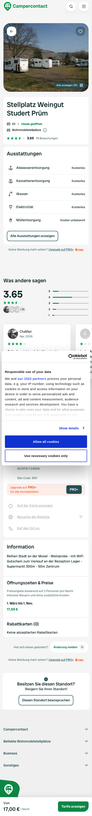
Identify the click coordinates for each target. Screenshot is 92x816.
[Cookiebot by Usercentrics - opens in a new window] (68, 356)
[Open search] (71, 6)
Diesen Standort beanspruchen (46, 700)
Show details (69, 428)
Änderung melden (69, 647)
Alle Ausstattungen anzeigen (32, 236)
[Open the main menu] (84, 6)
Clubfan (26, 331)
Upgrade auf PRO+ (61, 249)
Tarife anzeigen (73, 806)
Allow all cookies (46, 441)
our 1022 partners (32, 378)
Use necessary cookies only (46, 455)
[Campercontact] (25, 6)
